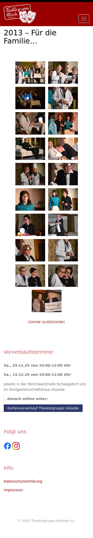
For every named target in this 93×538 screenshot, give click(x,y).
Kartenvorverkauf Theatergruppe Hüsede (43, 408)
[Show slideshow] (46, 322)
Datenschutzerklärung (23, 481)
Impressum (13, 490)
